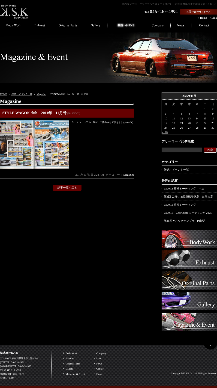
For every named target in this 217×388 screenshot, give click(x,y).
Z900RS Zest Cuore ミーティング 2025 (188, 212)
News (99, 363)
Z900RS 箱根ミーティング (180, 204)
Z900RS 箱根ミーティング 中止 (184, 188)
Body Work (71, 353)
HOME (3, 94)
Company (101, 353)
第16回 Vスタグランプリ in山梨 (184, 220)
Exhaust (70, 358)
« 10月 (165, 132)
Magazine (40, 94)
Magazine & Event (75, 374)
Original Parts (73, 363)
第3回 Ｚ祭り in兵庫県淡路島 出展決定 (188, 196)
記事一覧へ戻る (67, 187)
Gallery (69, 368)
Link (98, 358)
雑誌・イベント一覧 (21, 94)
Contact (100, 368)
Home (99, 374)
